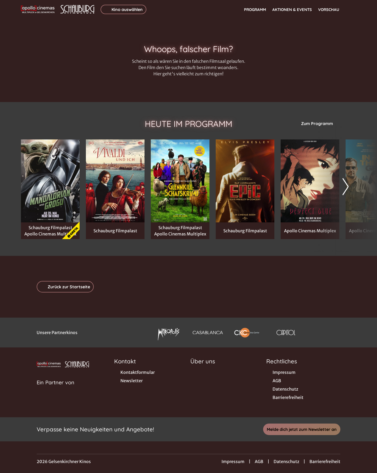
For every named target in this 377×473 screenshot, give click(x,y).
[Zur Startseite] (57, 9)
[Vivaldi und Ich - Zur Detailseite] (115, 180)
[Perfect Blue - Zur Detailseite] (310, 180)
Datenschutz (286, 461)
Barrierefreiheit (324, 461)
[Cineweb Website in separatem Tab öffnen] (55, 389)
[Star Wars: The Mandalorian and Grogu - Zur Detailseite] (50, 180)
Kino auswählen (123, 9)
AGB (259, 461)
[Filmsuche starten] (351, 9)
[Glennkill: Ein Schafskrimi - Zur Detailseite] (180, 180)
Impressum (233, 461)
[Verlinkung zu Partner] (168, 332)
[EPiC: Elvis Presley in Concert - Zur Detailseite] (245, 180)
